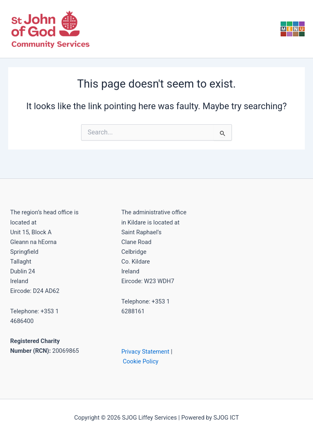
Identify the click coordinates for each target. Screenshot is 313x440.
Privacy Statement (145, 351)
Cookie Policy (140, 361)
